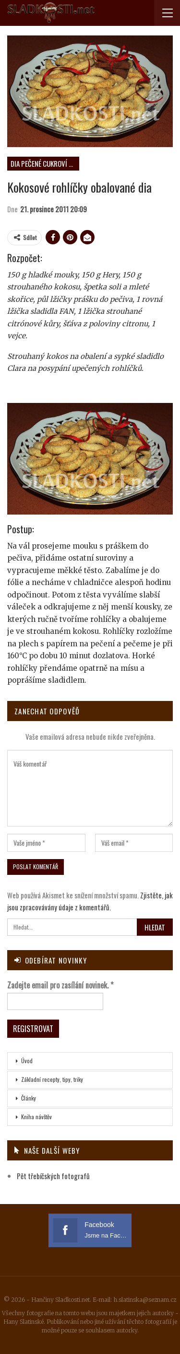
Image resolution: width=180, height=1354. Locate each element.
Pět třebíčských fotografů (53, 1175)
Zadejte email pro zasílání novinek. (60, 985)
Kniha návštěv (36, 1117)
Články (28, 1098)
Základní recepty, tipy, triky (52, 1079)
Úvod (27, 1060)
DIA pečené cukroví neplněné (45, 163)
